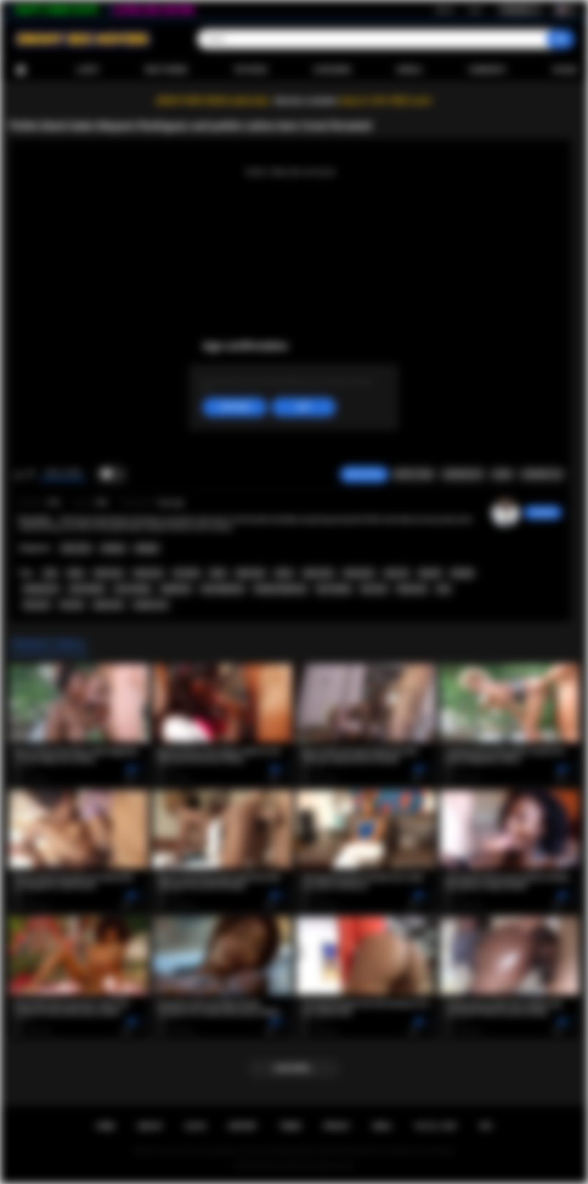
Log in (474, 9)
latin (50, 573)
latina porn (149, 573)
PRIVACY (337, 1126)
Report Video (413, 474)
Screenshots (463, 474)
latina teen (109, 573)
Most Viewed (166, 69)
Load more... (294, 1068)
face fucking (333, 589)
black (218, 573)
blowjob (462, 573)
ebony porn (359, 573)
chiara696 (543, 512)
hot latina (187, 573)
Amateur (113, 548)
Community (487, 69)
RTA (486, 1126)
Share (502, 474)
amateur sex (151, 605)
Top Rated (250, 69)
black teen (250, 573)
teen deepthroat (222, 589)
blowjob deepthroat (280, 589)
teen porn (36, 605)
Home (20, 70)
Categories (332, 69)
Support (242, 1126)
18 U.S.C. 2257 (435, 1126)
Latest (87, 69)
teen (443, 589)
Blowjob (146, 548)
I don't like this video (30, 474)
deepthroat (176, 589)
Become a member (306, 100)
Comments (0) (541, 474)
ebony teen (318, 573)
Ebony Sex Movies (284, 1166)
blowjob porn (41, 589)
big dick (430, 573)
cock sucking (132, 589)
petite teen (108, 605)
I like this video (18, 474)
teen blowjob (86, 589)
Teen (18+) (76, 548)
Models (409, 69)
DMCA (382, 1126)
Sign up (444, 9)
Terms (290, 1126)
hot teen (71, 605)
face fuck (374, 589)
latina (75, 573)
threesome (411, 589)
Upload (565, 69)
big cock (397, 573)
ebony (284, 573)
